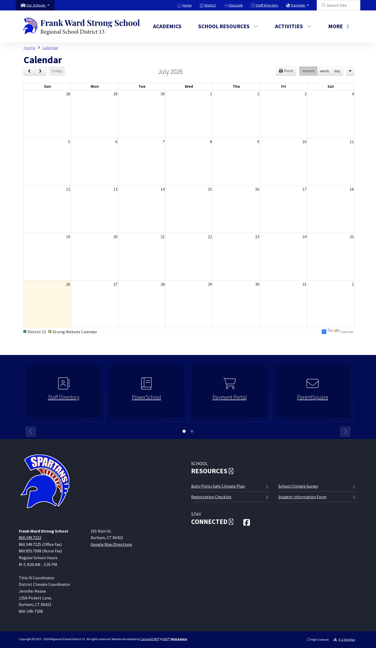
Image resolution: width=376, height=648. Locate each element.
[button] (37, 5)
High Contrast (319, 639)
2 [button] (192, 431)
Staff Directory (267, 5)
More (338, 26)
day (337, 70)
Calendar (50, 47)
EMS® (165, 639)
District (210, 5)
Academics (167, 26)
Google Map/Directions (111, 544)
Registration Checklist (211, 496)
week (324, 70)
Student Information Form (302, 496)
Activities (293, 26)
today (57, 70)
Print (288, 70)
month (308, 70)
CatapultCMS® (149, 639)
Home (187, 5)
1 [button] (184, 431)
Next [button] (345, 432)
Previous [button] (31, 432)
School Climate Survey (298, 486)
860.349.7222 (30, 537)
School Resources (228, 26)
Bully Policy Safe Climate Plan (218, 486)
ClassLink (235, 5)
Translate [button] (298, 5)
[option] (63, 393)
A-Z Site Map (344, 639)
